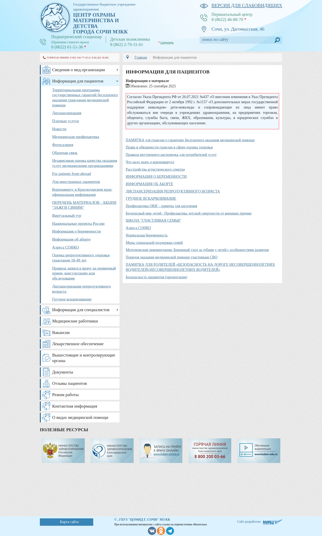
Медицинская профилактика (75, 137)
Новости (59, 129)
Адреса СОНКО (65, 247)
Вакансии (61, 332)
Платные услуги (65, 121)
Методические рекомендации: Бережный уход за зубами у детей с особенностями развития (197, 250)
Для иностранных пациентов (76, 181)
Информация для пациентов (78, 81)
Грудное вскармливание (72, 299)
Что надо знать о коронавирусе (150, 162)
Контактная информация (74, 406)
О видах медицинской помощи (80, 417)
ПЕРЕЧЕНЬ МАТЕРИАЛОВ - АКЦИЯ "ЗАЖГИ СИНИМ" (84, 205)
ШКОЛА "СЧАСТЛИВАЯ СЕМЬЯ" (153, 220)
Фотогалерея (62, 145)
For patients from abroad (71, 173)
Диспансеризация (66, 113)
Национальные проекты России (78, 223)
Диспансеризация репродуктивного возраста (81, 289)
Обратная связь (64, 153)
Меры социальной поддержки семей (154, 243)
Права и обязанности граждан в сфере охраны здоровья (169, 147)
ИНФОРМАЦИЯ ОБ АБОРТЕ (149, 184)
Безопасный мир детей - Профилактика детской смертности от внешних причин (188, 213)
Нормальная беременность (147, 235)
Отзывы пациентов (69, 383)
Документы (62, 372)
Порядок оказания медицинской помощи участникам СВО (171, 257)
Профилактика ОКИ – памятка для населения (161, 206)
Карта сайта (69, 522)
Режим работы (65, 394)
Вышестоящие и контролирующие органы (83, 358)
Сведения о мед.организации (78, 69)
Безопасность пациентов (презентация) (156, 277)
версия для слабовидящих (241, 5)
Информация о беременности (76, 231)
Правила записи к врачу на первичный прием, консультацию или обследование (84, 273)
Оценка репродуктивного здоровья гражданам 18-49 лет (81, 257)
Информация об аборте (71, 239)
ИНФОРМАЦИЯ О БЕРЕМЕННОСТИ (156, 177)
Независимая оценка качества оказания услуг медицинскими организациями (84, 163)
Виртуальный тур (66, 215)
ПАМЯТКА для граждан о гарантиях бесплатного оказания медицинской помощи (190, 140)
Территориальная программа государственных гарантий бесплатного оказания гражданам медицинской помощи (85, 97)
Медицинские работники (75, 321)
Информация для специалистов (80, 309)
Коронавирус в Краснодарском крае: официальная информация (82, 192)
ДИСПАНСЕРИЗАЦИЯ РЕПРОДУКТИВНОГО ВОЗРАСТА (173, 191)
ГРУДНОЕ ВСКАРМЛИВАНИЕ (151, 199)
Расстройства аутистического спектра (155, 169)
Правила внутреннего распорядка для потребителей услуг (171, 155)
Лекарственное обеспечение (78, 343)
